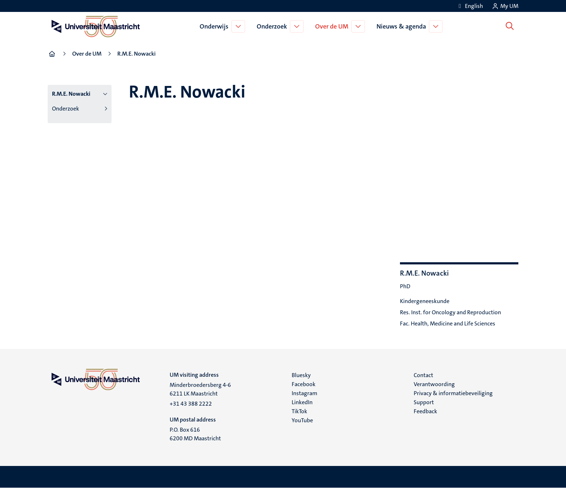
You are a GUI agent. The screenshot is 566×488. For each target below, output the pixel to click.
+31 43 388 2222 (191, 403)
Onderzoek (273, 26)
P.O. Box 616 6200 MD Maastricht (195, 434)
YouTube (302, 420)
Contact (423, 375)
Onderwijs (215, 26)
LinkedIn (302, 402)
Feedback (425, 411)
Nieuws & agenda (402, 26)
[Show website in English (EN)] (469, 5)
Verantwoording (434, 384)
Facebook (303, 384)
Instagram (304, 393)
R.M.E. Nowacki (71, 94)
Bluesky (301, 375)
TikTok (299, 411)
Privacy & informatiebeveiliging (453, 393)
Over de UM (333, 26)
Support (424, 402)
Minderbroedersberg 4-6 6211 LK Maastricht (200, 389)
